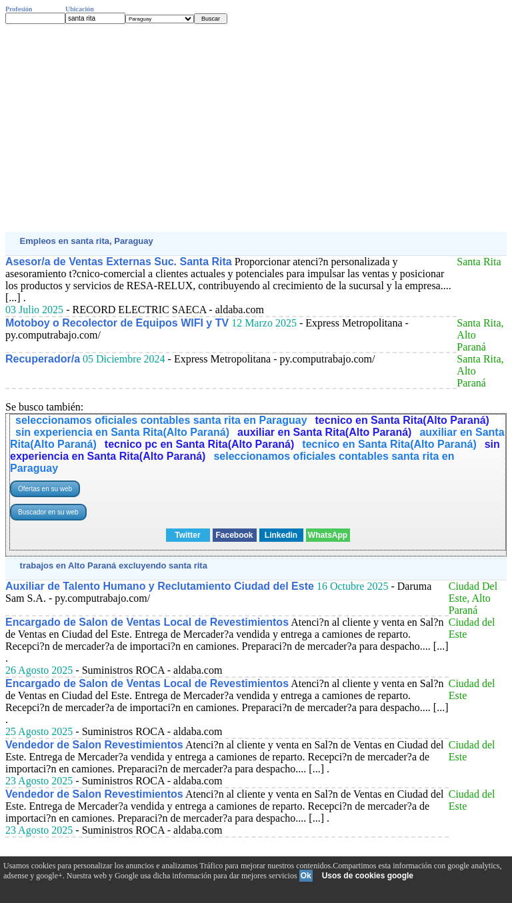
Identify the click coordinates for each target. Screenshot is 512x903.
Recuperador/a (42, 359)
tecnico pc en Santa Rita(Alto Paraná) (200, 444)
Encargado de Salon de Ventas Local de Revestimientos (147, 622)
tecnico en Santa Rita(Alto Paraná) (402, 420)
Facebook (234, 535)
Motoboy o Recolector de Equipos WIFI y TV (117, 323)
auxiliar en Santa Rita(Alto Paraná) (324, 432)
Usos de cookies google (367, 875)
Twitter (187, 535)
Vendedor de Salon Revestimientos (94, 744)
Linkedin (281, 535)
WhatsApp (327, 535)
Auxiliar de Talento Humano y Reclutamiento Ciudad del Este (159, 586)
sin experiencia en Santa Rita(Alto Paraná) (122, 432)
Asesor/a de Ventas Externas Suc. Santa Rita (118, 261)
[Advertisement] (256, 128)
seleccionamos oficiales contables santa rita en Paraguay (161, 420)
